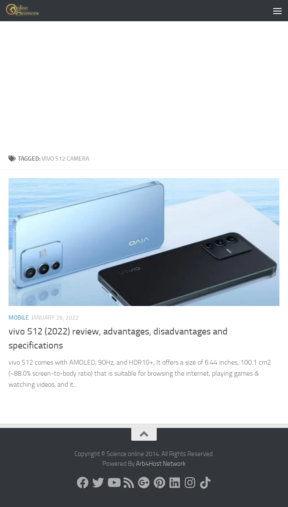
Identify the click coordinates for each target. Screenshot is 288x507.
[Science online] (83, 483)
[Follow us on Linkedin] (175, 483)
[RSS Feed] (129, 483)
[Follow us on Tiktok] (205, 483)
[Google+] (144, 483)
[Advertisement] (144, 90)
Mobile (18, 317)
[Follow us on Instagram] (190, 483)
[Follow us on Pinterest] (159, 483)
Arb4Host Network (161, 463)
